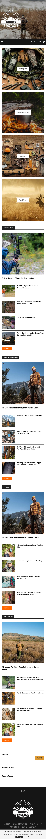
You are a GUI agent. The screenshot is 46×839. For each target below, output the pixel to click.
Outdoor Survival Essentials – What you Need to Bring (29, 432)
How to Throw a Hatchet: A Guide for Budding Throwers (29, 710)
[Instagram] (33, 42)
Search (5, 754)
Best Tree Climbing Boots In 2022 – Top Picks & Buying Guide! (29, 448)
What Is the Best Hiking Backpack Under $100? (28, 578)
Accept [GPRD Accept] (19, 837)
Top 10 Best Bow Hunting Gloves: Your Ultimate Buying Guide (30, 334)
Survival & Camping (11, 357)
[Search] (40, 42)
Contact (32, 827)
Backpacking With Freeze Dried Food (29, 415)
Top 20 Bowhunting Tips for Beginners (30, 693)
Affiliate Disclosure (18, 827)
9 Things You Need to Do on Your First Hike (30, 546)
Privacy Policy (35, 824)
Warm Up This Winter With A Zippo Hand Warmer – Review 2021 (29, 464)
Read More (28, 837)
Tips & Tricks (8, 616)
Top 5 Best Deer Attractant (26, 317)
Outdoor (7, 487)
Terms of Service (19, 824)
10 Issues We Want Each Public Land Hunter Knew (20, 668)
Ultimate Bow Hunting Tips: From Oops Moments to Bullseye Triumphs (30, 678)
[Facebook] (31, 42)
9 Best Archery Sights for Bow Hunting (18, 278)
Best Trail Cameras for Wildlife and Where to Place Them (29, 303)
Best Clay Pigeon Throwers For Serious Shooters (27, 287)
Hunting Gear (8, 228)
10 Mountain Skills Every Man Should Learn (20, 408)
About (7, 824)
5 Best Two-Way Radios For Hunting (29, 561)
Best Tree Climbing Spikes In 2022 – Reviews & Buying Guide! (29, 593)
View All (7, 348)
